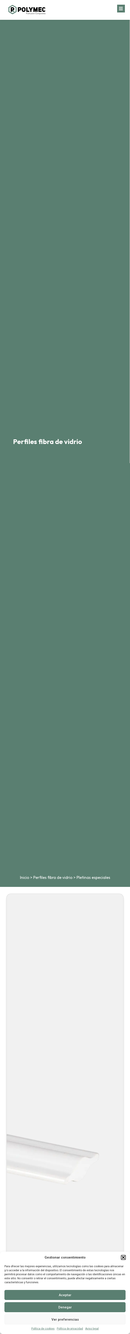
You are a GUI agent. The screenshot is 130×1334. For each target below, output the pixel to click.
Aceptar (65, 1295)
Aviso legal (92, 1328)
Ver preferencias (65, 1320)
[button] (123, 1257)
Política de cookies (43, 1328)
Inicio (24, 877)
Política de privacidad (70, 1328)
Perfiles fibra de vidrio (53, 877)
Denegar (65, 1307)
